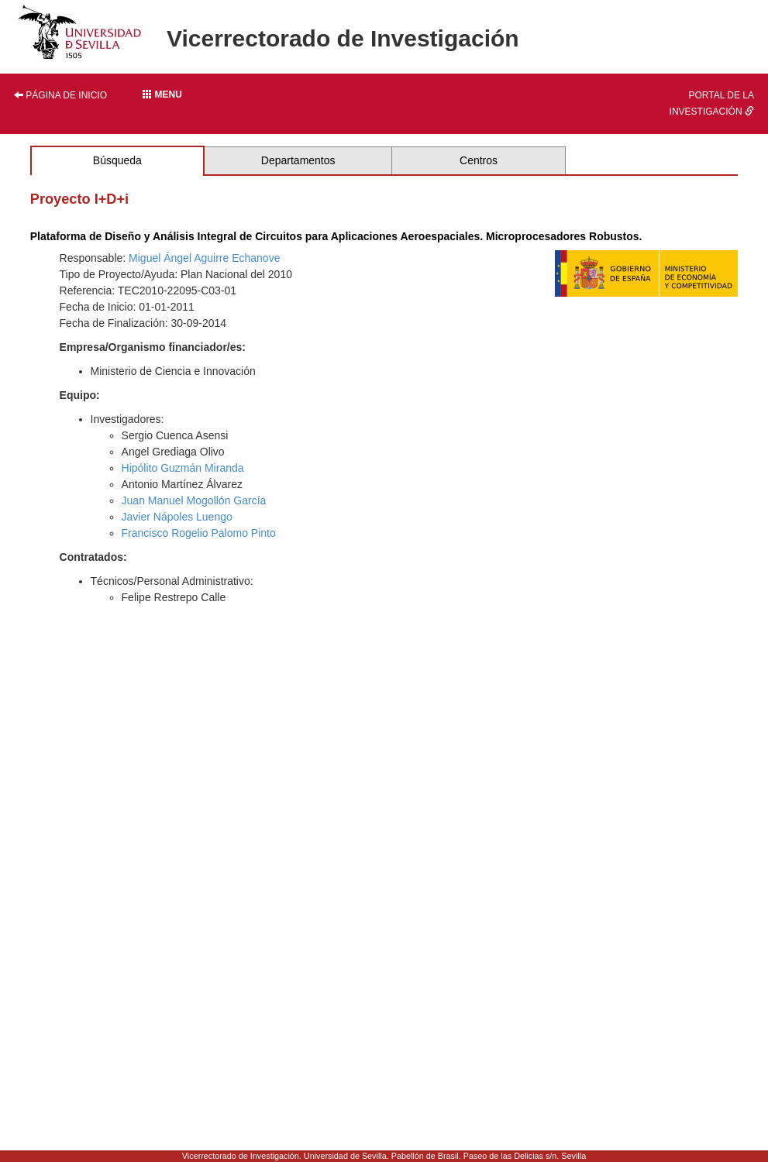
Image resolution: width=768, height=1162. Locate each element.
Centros (479, 160)
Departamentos (298, 160)
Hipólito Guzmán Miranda (183, 468)
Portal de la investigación (712, 103)
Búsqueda (117, 160)
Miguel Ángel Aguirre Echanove (204, 258)
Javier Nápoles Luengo (177, 517)
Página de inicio (60, 95)
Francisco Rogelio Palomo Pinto (199, 533)
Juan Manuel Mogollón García (194, 500)
